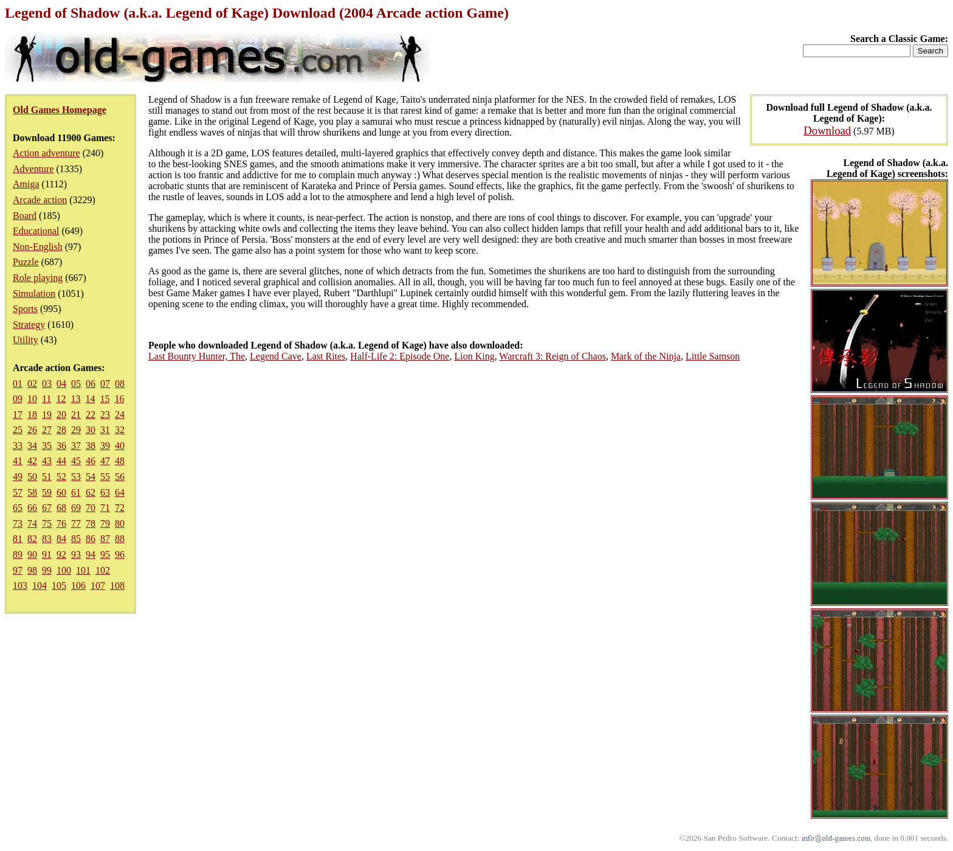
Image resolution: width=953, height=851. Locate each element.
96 (120, 554)
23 (105, 414)
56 (120, 476)
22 (90, 414)
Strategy (29, 324)
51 (47, 476)
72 (120, 507)
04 (61, 383)
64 (120, 492)
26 (32, 430)
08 (120, 383)
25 (17, 430)
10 (32, 399)
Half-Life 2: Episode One (399, 356)
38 (90, 445)
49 (17, 476)
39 (105, 445)
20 (61, 414)
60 (61, 492)
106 (78, 585)
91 (47, 554)
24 (120, 414)
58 (32, 492)
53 (76, 476)
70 (90, 507)
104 (39, 585)
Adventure (33, 169)
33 (17, 445)
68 (61, 507)
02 (32, 383)
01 (17, 383)
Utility (25, 340)
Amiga (26, 184)
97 (17, 570)
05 (76, 383)
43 (47, 461)
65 (17, 507)
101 (83, 570)
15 (104, 399)
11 (46, 399)
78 (90, 523)
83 (47, 538)
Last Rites (325, 356)
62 (90, 492)
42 (32, 461)
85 (76, 538)
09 (17, 399)
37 (76, 445)
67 (47, 507)
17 (17, 414)
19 (47, 414)
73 (17, 523)
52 (61, 476)
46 (90, 461)
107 (98, 585)
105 (59, 585)
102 (102, 570)
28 (61, 430)
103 (20, 585)
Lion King (474, 356)
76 (61, 523)
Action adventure (46, 153)
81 (17, 538)
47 (105, 461)
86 (90, 538)
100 (64, 570)
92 (61, 554)
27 (47, 430)
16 (119, 399)
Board (24, 215)
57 (17, 492)
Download (827, 130)
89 (17, 554)
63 (105, 492)
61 (76, 492)
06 (90, 383)
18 (32, 414)
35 (47, 445)
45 (76, 461)
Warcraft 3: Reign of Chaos (552, 356)
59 (47, 492)
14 (90, 399)
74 (32, 523)
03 (47, 383)
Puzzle (26, 262)
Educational (36, 231)
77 (76, 523)
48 (120, 461)
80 (120, 523)
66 (32, 507)
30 (90, 430)
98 (32, 570)
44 (61, 461)
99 (47, 570)
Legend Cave (275, 356)
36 (61, 445)
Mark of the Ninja (646, 356)
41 (17, 461)
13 (75, 399)
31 (105, 430)
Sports (25, 309)
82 (32, 538)
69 (76, 507)
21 (76, 414)
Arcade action (40, 200)
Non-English (38, 246)
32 (120, 430)
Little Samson (713, 356)
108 (117, 585)
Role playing (38, 278)
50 (32, 476)
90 (32, 554)
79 (105, 523)
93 (76, 554)
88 (120, 538)
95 (105, 554)
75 (47, 523)
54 (90, 476)
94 (90, 554)
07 (105, 383)
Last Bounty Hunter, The (196, 356)
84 (61, 538)
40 (120, 445)
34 (32, 445)
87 (105, 538)
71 (105, 507)
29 (76, 430)
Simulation (34, 293)
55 (105, 476)
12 (61, 399)
